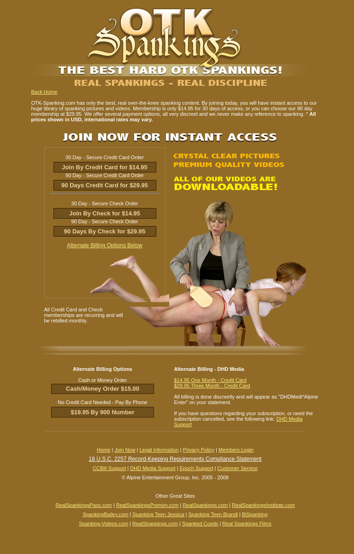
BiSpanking (255, 514)
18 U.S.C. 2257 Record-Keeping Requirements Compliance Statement (175, 459)
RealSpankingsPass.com (83, 505)
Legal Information (159, 450)
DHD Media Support (152, 468)
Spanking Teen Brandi (213, 514)
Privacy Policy (198, 450)
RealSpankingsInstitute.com (263, 505)
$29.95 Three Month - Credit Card (212, 385)
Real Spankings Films (246, 523)
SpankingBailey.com (105, 514)
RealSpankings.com (205, 505)
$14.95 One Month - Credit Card (210, 380)
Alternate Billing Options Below (104, 245)
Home (103, 450)
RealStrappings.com (155, 523)
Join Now (124, 450)
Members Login (236, 450)
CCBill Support (109, 468)
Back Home (44, 92)
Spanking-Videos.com (103, 523)
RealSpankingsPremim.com (147, 505)
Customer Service (237, 468)
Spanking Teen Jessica (158, 514)
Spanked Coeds (200, 523)
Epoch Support (196, 468)
